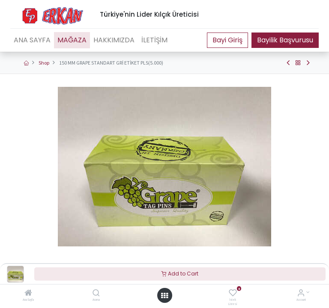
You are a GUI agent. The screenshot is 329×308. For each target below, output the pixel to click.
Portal (227, 40)
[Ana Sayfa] (28, 293)
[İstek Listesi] (233, 293)
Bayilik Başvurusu (285, 40)
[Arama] (96, 293)
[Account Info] (301, 293)
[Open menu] (164, 295)
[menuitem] (32, 40)
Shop (44, 62)
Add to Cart (180, 273)
